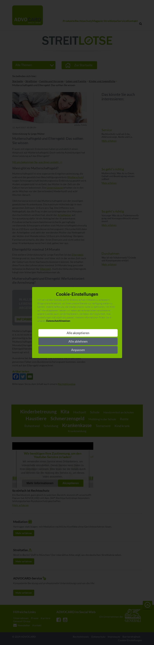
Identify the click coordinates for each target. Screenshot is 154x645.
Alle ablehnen (78, 341)
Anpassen (78, 350)
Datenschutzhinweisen (58, 321)
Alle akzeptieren (78, 333)
